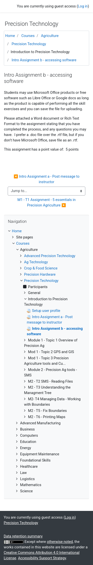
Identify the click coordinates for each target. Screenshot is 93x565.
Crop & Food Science (41, 268)
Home (10, 35)
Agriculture (50, 35)
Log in (83, 6)
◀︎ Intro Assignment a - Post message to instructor (47, 179)
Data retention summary (23, 536)
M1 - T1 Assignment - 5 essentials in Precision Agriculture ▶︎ (46, 202)
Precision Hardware (40, 274)
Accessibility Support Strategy (42, 558)
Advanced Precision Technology (49, 256)
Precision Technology (29, 44)
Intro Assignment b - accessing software (44, 60)
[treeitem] (46, 231)
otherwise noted (60, 541)
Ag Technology (36, 262)
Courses (28, 35)
